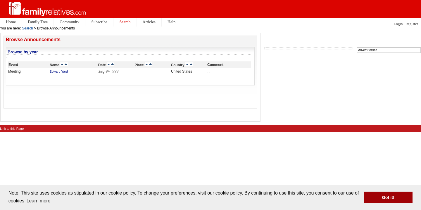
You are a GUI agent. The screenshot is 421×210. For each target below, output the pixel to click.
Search (27, 28)
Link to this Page (12, 128)
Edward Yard (58, 71)
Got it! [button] (388, 197)
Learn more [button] (39, 200)
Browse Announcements (33, 39)
